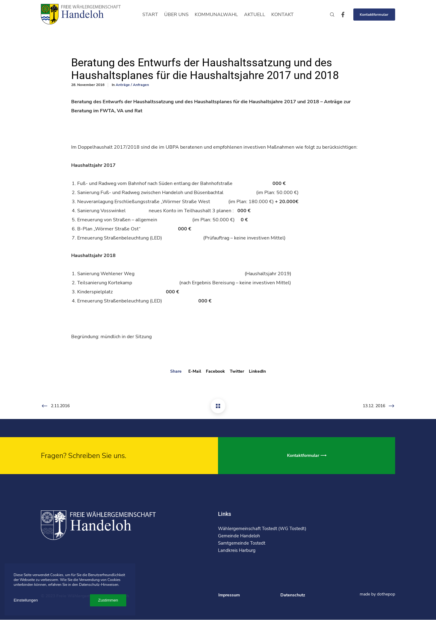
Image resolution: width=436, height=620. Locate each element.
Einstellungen (26, 600)
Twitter (237, 371)
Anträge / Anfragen (132, 84)
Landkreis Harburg (237, 550)
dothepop (386, 594)
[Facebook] (340, 14)
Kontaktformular (374, 14)
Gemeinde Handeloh (239, 536)
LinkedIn (257, 371)
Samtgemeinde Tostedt (241, 543)
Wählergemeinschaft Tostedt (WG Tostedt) (262, 529)
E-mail (194, 371)
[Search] (329, 14)
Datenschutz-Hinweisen (98, 584)
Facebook (215, 371)
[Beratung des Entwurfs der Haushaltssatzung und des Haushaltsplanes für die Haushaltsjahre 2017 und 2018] (218, 406)
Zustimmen (108, 600)
